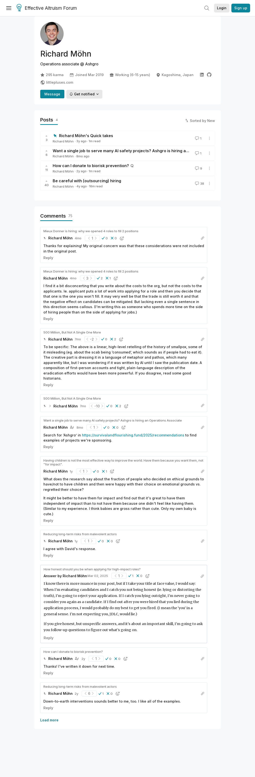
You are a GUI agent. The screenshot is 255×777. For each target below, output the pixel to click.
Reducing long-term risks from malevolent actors (80, 534)
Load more (49, 720)
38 (199, 183)
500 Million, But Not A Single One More (72, 332)
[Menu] (9, 8)
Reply (48, 258)
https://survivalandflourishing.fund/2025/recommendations (133, 435)
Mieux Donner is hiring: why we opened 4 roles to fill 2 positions (90, 231)
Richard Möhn (63, 141)
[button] (104, 238)
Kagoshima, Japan (175, 75)
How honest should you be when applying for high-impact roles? (92, 569)
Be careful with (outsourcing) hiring (87, 180)
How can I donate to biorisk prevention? (91, 165)
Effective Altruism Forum (47, 8)
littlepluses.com (56, 82)
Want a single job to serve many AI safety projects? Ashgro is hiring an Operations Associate (142, 150)
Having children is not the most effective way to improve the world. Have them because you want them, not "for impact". (123, 462)
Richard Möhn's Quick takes (86, 135)
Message (52, 94)
